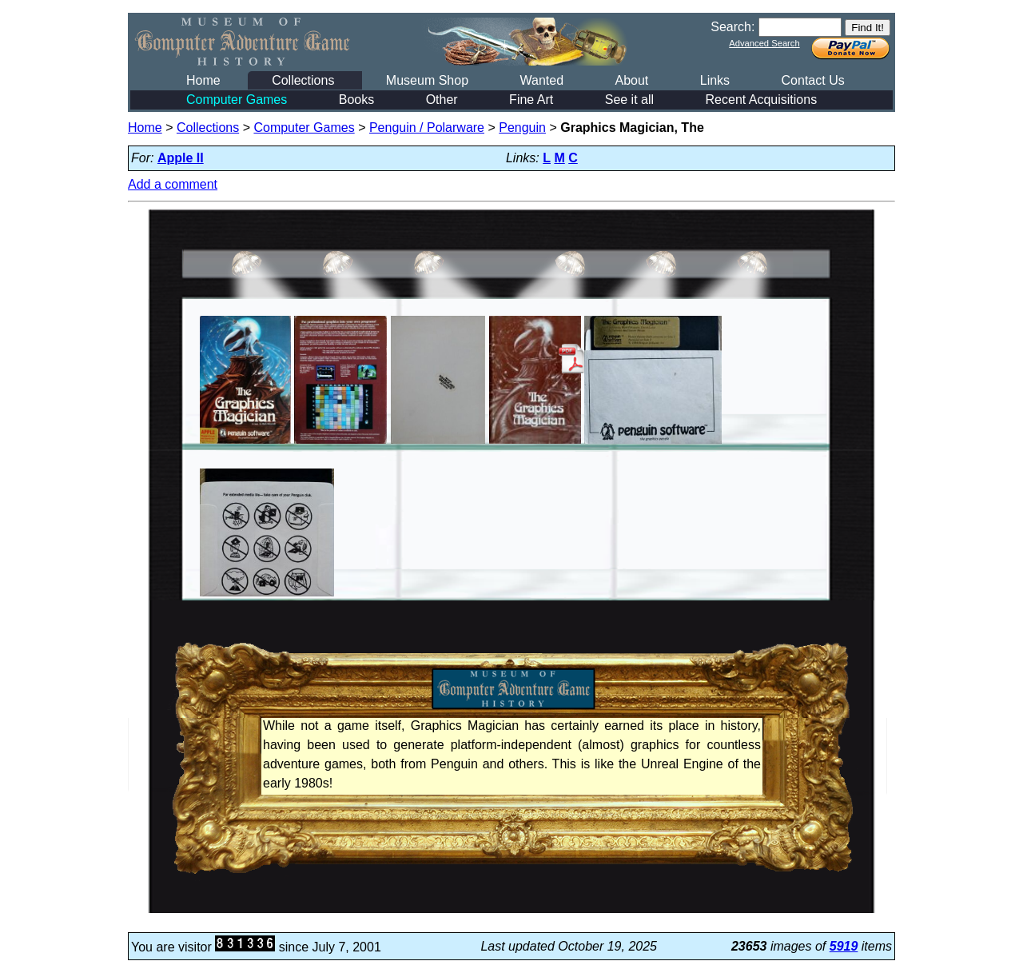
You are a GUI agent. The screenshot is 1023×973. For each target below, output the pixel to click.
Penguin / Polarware (426, 127)
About (631, 80)
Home (203, 80)
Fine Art (531, 99)
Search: (732, 27)
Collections (303, 80)
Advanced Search (764, 43)
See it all (629, 99)
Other (442, 99)
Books (356, 99)
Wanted (541, 80)
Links (715, 80)
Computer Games (236, 99)
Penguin (522, 127)
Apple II (180, 158)
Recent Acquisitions (762, 99)
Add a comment (172, 184)
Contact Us (813, 80)
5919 (844, 946)
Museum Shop (427, 80)
